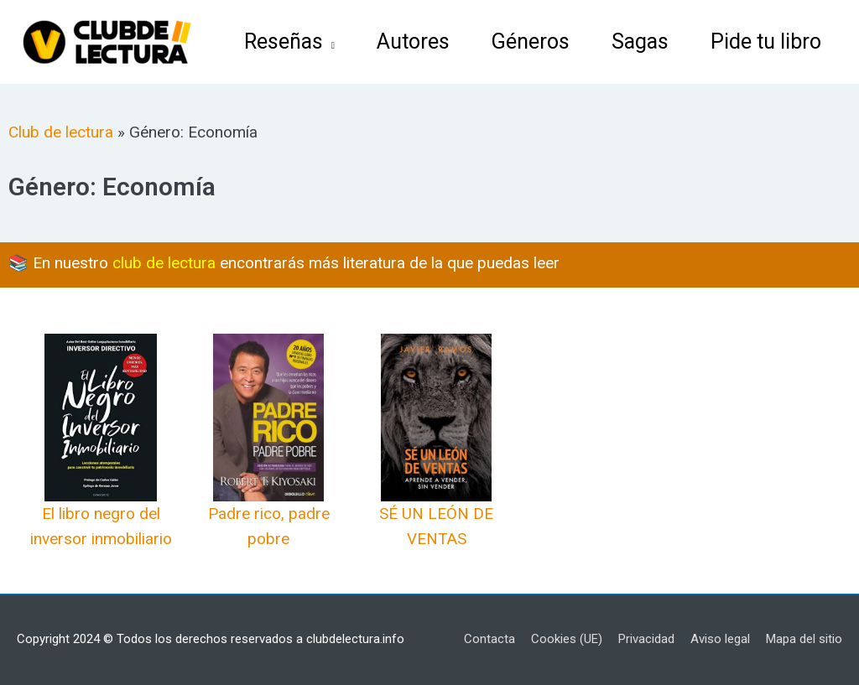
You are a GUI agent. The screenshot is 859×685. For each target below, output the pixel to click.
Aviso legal (720, 638)
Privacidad (646, 638)
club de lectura (164, 262)
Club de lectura (60, 132)
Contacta (489, 638)
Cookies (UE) (566, 638)
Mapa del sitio (804, 638)
